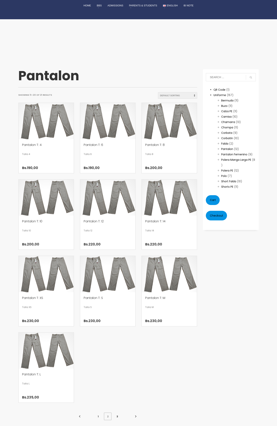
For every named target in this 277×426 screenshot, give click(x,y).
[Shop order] (177, 95)
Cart (213, 200)
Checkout (216, 216)
